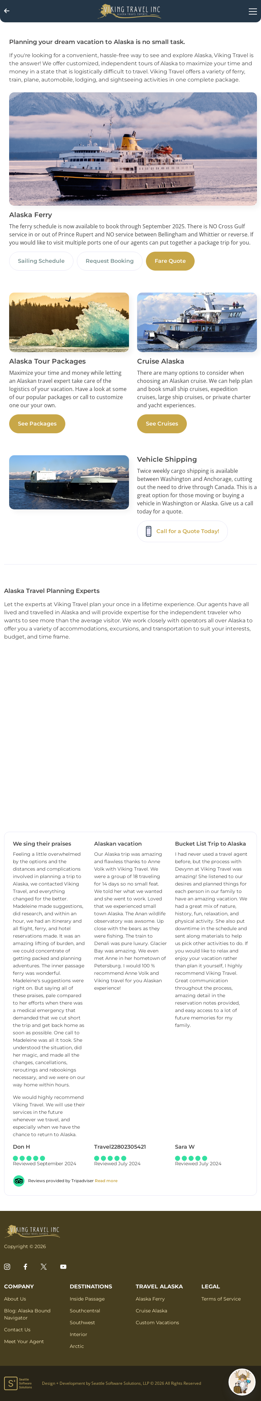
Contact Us (17, 1330)
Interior (78, 1334)
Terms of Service (221, 1299)
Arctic (77, 1346)
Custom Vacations (157, 1322)
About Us (15, 1299)
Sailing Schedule (41, 261)
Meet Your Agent (24, 1341)
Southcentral (85, 1311)
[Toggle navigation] (253, 11)
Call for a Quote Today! (182, 531)
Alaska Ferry (150, 1299)
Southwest (82, 1322)
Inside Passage (87, 1299)
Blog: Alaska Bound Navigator (27, 1314)
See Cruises (162, 423)
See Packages (37, 423)
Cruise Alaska (151, 1311)
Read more (106, 1180)
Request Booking (110, 261)
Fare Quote (170, 261)
